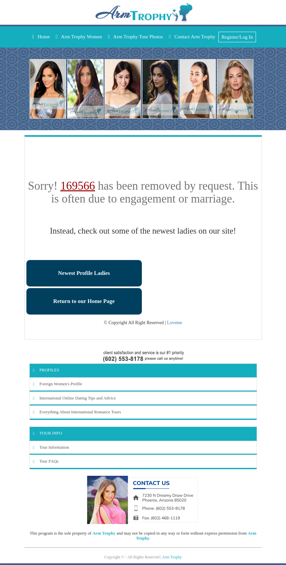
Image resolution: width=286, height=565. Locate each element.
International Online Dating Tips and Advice (74, 398)
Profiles (46, 369)
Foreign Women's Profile (57, 383)
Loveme (174, 322)
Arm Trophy (103, 533)
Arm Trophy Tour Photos (135, 36)
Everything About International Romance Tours (77, 411)
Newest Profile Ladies (84, 273)
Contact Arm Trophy (192, 36)
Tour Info (47, 433)
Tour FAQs (46, 461)
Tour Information (51, 447)
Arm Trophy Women (79, 36)
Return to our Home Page (84, 301)
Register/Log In (237, 37)
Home (41, 36)
